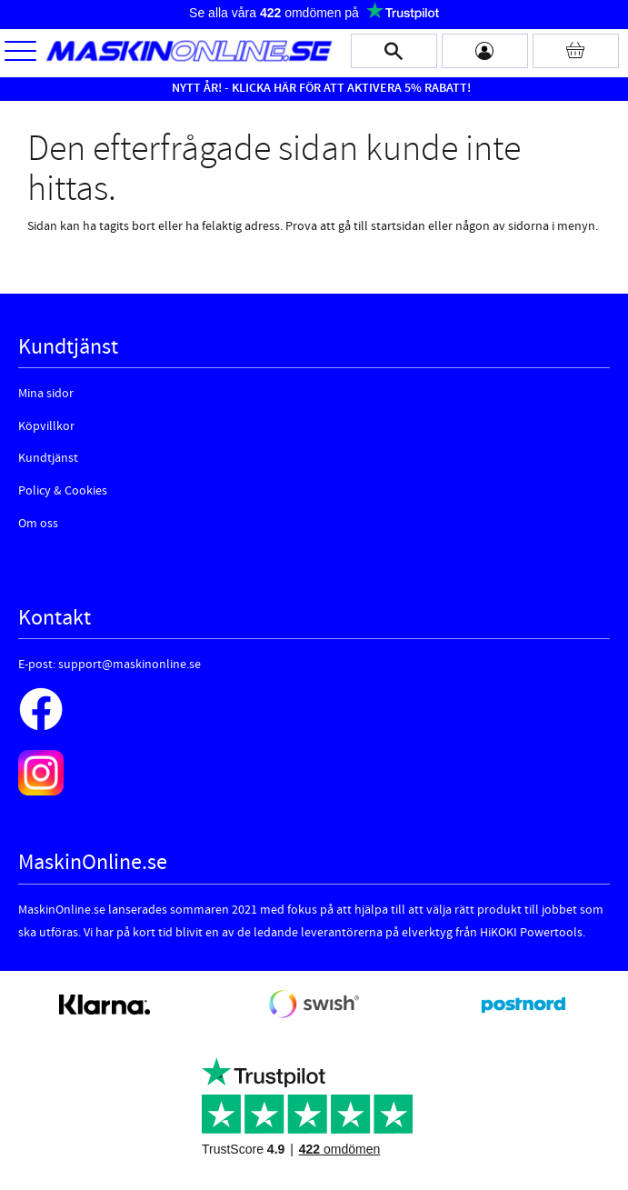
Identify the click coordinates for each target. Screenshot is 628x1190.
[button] (20, 52)
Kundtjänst (48, 458)
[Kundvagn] (575, 51)
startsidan (398, 226)
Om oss (38, 523)
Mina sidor (46, 393)
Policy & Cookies (62, 491)
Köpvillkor (46, 426)
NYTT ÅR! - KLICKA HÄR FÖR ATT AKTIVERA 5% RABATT (319, 88)
